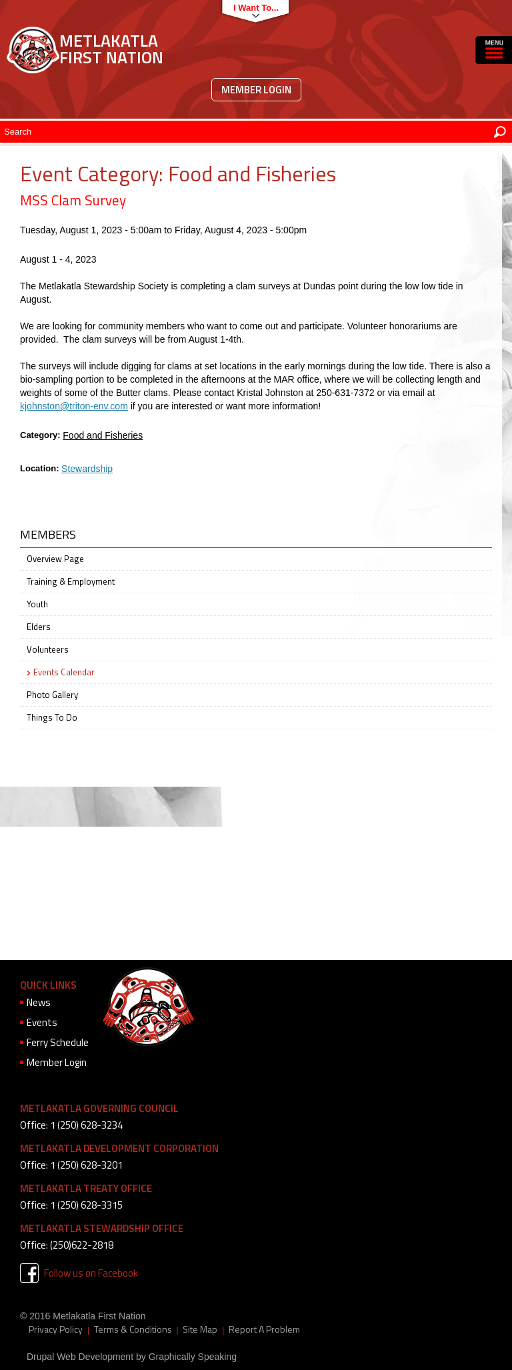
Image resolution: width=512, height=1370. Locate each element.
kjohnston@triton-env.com (74, 406)
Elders (39, 626)
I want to (252, 8)
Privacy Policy (56, 1329)
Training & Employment (71, 581)
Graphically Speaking (193, 1356)
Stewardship (87, 468)
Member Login (256, 89)
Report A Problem (264, 1329)
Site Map (200, 1329)
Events (42, 1022)
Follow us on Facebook (91, 1273)
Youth (37, 604)
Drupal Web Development (80, 1356)
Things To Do (52, 717)
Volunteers (48, 649)
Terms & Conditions (133, 1329)
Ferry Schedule (58, 1042)
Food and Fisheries (103, 435)
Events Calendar (64, 672)
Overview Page (55, 558)
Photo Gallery (52, 694)
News (39, 1002)
